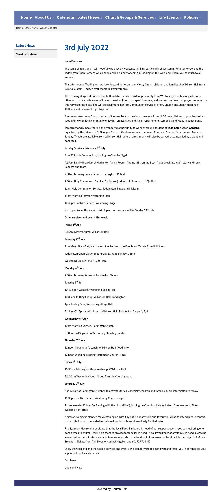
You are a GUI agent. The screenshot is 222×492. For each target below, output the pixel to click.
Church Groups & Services (129, 17)
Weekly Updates (48, 27)
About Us (43, 17)
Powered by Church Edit (111, 489)
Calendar (66, 17)
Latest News (88, 17)
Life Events (169, 17)
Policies (191, 17)
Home (26, 17)
